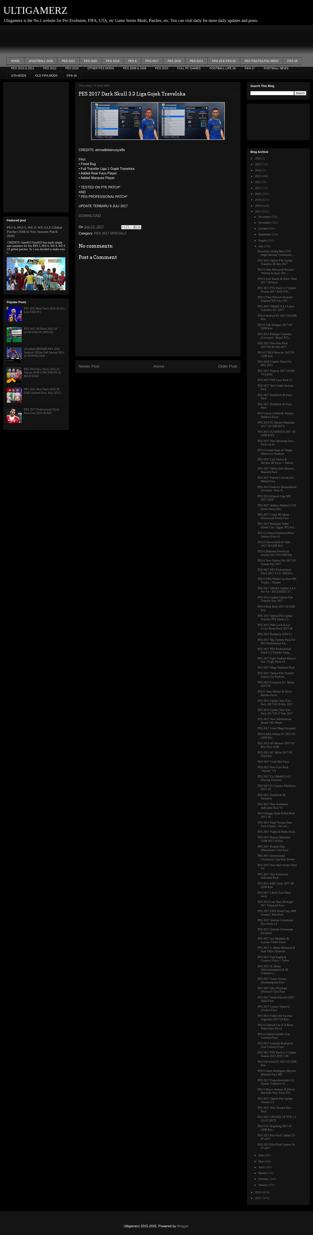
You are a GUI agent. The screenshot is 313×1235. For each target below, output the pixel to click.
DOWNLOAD (90, 216)
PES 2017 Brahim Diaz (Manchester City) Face (273, 848)
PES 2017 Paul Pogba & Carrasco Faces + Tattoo (273, 959)
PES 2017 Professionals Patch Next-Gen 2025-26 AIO (41, 411)
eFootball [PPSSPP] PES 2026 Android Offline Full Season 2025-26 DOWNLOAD (44, 352)
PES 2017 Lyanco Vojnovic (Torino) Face (274, 1008)
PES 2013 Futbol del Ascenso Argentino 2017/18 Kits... (275, 1017)
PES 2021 (68, 61)
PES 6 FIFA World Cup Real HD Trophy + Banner (277, 580)
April (261, 1167)
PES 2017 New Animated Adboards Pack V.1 (273, 806)
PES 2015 (161, 68)
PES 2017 (152, 61)
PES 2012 (49, 68)
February (264, 1179)
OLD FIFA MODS (46, 75)
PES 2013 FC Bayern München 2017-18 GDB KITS (276, 424)
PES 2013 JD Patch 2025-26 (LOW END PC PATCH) (40, 330)
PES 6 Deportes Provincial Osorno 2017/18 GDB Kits (275, 553)
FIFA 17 (250, 68)
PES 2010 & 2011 (22, 68)
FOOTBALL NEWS (276, 68)
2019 (258, 199)
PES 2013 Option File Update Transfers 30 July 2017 (275, 262)
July (261, 246)
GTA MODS (18, 75)
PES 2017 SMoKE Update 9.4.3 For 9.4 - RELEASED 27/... (276, 590)
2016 (258, 1192)
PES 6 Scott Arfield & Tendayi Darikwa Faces (276, 415)
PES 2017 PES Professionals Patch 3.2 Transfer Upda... (275, 650)
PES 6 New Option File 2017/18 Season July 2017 (277, 562)
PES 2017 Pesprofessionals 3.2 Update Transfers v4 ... (276, 1082)
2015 (258, 1198)
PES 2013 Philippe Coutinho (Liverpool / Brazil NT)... (274, 336)
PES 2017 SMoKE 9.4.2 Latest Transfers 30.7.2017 (276, 308)
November (264, 222)
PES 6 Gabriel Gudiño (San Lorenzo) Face (274, 1036)
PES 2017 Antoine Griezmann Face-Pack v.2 (275, 922)
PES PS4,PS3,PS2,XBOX (261, 61)
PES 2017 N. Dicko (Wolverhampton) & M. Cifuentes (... (273, 970)
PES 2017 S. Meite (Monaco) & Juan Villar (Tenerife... (276, 949)
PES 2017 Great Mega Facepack (277, 728)
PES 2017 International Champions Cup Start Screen (276, 857)
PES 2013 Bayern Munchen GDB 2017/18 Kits (274, 839)
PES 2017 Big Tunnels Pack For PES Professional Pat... (276, 641)
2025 (258, 164)
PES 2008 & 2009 (134, 68)
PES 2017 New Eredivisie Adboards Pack (273, 876)
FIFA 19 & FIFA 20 (224, 61)
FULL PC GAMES (189, 68)
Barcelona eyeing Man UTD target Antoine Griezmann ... (276, 253)
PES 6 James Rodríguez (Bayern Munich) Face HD (277, 1072)
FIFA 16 (72, 75)
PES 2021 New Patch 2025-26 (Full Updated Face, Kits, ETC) (42, 391)
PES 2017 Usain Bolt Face (273, 761)
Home (158, 366)
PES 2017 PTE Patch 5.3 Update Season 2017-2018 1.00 (277, 1054)
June (261, 1155)
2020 (258, 194)
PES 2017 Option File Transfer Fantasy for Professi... (276, 675)
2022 (258, 182)
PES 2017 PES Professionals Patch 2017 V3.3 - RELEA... (276, 571)
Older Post (227, 366)
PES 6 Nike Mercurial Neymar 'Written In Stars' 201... (276, 271)
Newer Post (89, 366)
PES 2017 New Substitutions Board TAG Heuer (275, 721)
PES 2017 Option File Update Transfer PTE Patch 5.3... (275, 617)
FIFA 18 (292, 61)
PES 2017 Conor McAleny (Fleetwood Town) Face (273, 516)
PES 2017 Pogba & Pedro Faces (276, 831)
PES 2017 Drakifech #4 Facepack (271, 796)
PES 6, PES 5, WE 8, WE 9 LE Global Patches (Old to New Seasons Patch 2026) (34, 232)
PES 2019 (112, 61)
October (263, 228)
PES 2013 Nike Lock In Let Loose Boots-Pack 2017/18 (275, 626)
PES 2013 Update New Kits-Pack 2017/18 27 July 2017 (275, 711)
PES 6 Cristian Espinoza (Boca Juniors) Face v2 (276, 534)
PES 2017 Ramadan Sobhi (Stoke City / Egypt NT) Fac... (277, 525)
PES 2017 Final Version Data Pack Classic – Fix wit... (275, 824)
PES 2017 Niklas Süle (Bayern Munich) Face (276, 470)
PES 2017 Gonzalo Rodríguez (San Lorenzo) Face (275, 1045)
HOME (15, 61)
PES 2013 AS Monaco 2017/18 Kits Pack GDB (276, 745)
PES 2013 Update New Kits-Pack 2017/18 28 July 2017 (275, 702)
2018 (258, 205)
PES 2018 (174, 61)
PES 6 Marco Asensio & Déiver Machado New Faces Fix (276, 1091)
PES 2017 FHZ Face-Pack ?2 (275, 380)
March (262, 1173)
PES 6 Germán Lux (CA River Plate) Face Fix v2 (275, 1026)
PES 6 (132, 61)
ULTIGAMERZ (35, 10)
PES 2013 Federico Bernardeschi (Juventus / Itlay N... (277, 489)
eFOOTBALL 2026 (41, 61)
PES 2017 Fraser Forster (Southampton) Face (272, 980)
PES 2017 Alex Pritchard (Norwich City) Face (272, 990)
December (264, 216)
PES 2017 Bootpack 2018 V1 (275, 634)
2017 (258, 211)
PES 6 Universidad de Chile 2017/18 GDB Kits (274, 544)
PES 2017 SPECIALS (110, 233)
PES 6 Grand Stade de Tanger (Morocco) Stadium (275, 452)
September (264, 234)
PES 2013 (196, 61)
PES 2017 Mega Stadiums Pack (276, 667)
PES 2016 (71, 68)
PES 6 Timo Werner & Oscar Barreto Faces (275, 693)
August (263, 240)
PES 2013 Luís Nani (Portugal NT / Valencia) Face (275, 903)
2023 (258, 176)
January (263, 1185)
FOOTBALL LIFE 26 (223, 68)
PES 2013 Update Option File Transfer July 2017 (275, 599)
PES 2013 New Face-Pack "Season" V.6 (273, 769)
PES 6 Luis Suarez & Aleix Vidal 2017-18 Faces (277, 280)
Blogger (182, 1226)
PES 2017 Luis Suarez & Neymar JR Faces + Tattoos (275, 461)
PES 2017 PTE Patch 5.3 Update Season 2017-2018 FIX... (277, 289)
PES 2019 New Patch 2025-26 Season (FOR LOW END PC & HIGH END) (42, 373)
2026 (258, 158)
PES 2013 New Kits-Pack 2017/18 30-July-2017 (273, 345)
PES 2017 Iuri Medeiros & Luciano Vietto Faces (273, 940)
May (261, 1161)
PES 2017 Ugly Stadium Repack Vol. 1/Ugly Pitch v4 (277, 660)
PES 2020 (90, 61)
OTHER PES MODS (100, 68)
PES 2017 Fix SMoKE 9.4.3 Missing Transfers (274, 778)
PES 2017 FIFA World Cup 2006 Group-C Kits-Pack (277, 913)
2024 (258, 170)
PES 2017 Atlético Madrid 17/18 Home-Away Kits (277, 507)
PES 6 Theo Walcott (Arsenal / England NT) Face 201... (276, 299)
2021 (258, 188)
